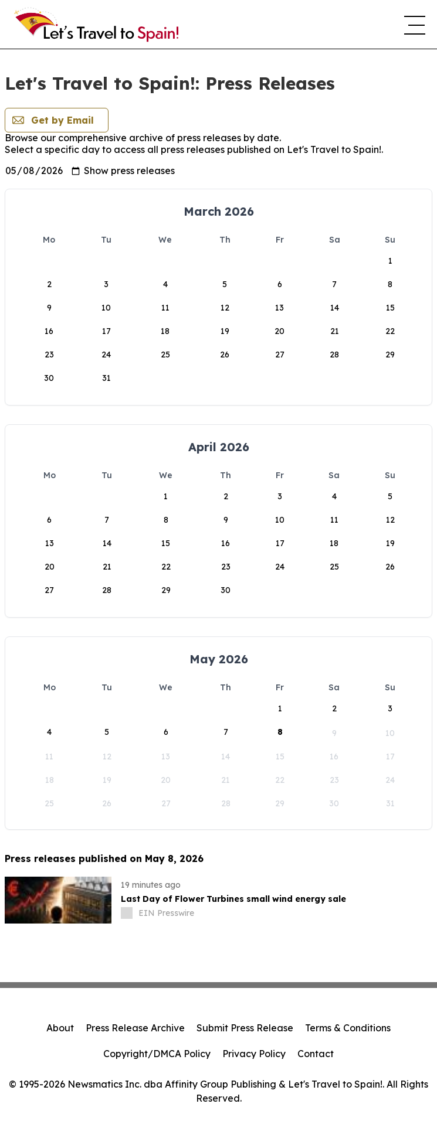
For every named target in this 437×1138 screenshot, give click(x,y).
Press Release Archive (135, 1028)
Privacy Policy (254, 1053)
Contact (315, 1053)
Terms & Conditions (348, 1028)
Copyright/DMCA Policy (157, 1053)
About (60, 1028)
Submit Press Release (245, 1028)
